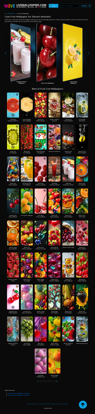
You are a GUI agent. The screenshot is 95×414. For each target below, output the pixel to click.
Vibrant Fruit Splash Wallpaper (13, 184)
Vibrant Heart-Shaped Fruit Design (41, 248)
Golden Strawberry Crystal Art (54, 120)
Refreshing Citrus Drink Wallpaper (27, 184)
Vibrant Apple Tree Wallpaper (54, 312)
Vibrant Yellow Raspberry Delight (54, 344)
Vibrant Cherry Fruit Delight (26, 280)
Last (56, 381)
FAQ (62, 404)
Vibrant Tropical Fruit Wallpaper (41, 312)
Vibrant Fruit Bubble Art (54, 151)
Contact (29, 404)
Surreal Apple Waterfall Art (82, 120)
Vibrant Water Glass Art (82, 343)
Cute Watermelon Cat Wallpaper (40, 152)
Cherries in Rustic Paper (68, 247)
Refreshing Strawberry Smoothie (68, 184)
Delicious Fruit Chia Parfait (68, 152)
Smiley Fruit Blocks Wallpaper (68, 280)
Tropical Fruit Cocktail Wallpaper (68, 120)
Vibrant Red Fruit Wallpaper (27, 152)
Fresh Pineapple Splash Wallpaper (27, 120)
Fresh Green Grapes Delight (26, 344)
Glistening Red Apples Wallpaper (13, 216)
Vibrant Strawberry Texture (13, 280)
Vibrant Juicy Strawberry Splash (82, 312)
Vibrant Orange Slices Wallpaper (13, 248)
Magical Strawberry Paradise (13, 344)
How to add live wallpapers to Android (19, 393)
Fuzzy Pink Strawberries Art (41, 376)
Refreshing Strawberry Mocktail (54, 184)
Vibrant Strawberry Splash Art (68, 344)
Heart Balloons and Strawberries (54, 248)
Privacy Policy (55, 404)
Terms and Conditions (45, 404)
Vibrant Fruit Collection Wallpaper (27, 248)
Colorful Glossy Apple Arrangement (27, 312)
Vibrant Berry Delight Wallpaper (82, 280)
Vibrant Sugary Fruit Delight (40, 280)
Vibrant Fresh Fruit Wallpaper (68, 312)
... (53, 381)
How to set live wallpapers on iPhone (18, 395)
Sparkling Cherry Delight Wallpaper (13, 312)
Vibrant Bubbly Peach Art (54, 376)
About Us (35, 404)
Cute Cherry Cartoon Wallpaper (40, 216)
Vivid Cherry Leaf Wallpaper (40, 344)
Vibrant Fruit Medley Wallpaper (40, 120)
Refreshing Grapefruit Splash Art (13, 120)
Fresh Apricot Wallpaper (27, 215)
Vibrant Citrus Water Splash (82, 216)
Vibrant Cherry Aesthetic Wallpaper (54, 280)
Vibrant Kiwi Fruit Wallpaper (13, 152)
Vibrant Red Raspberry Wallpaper (40, 184)
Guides (66, 404)
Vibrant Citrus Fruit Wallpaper (82, 184)
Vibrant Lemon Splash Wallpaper (82, 152)
